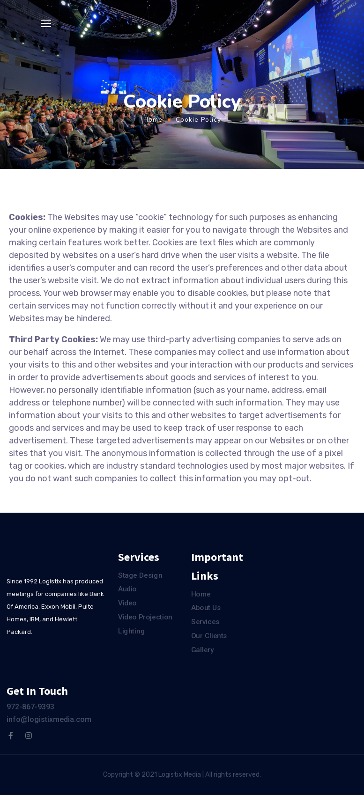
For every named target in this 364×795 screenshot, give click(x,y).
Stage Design (140, 575)
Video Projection (145, 617)
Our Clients (209, 636)
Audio (127, 589)
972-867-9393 (30, 706)
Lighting (131, 631)
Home (153, 119)
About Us (206, 608)
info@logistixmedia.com (49, 719)
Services (205, 622)
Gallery (202, 650)
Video (127, 603)
